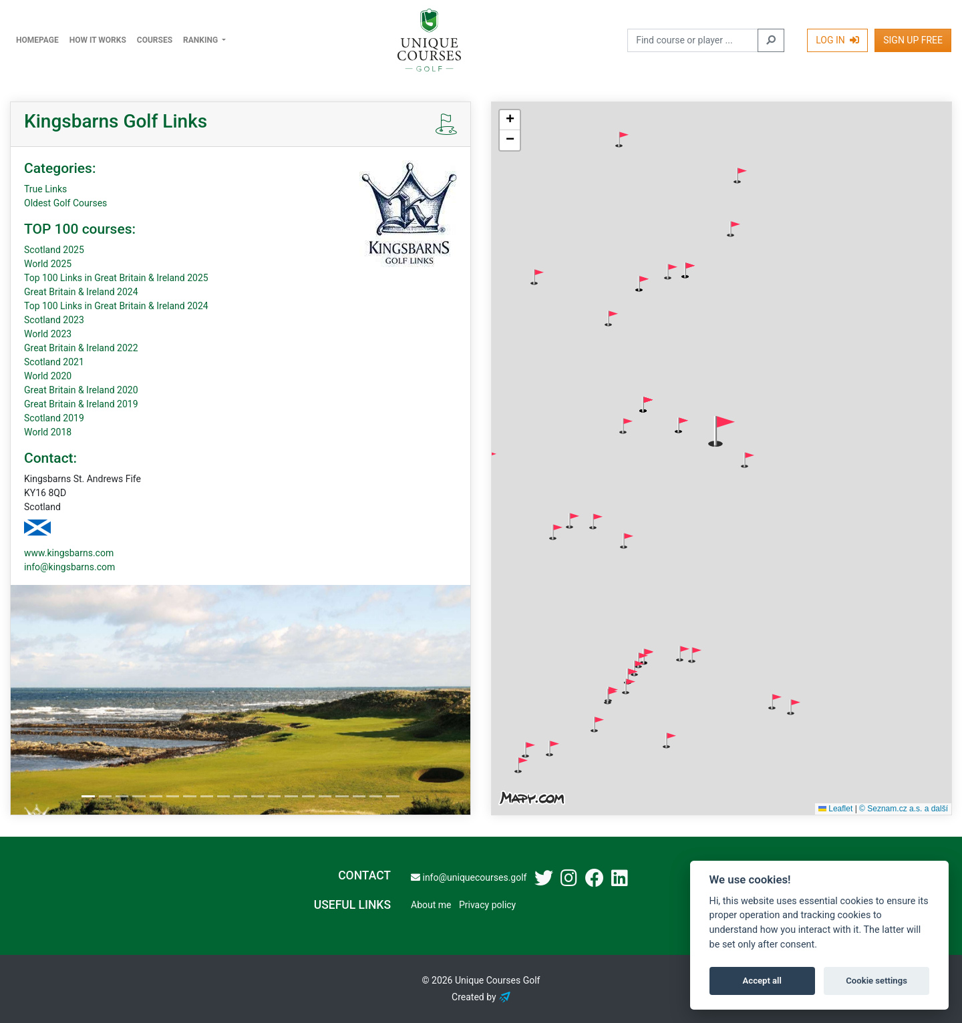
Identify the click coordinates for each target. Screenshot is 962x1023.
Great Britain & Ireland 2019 (81, 404)
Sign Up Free (913, 40)
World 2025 (47, 263)
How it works (97, 40)
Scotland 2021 (54, 362)
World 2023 (47, 334)
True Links (45, 189)
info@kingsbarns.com (69, 567)
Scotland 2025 (54, 249)
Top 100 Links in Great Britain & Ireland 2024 (116, 305)
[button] (622, 139)
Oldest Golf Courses (65, 203)
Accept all (762, 981)
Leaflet (835, 808)
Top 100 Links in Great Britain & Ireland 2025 (116, 277)
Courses (154, 40)
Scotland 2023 (54, 320)
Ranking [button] (201, 40)
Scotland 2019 (54, 418)
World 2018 (47, 432)
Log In (837, 40)
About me (431, 904)
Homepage (37, 40)
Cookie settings (876, 981)
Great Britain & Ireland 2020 (81, 390)
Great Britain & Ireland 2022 (81, 348)
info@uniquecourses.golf (468, 877)
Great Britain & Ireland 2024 (81, 291)
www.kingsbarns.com (69, 553)
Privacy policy (487, 904)
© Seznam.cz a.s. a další (903, 808)
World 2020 (47, 376)
